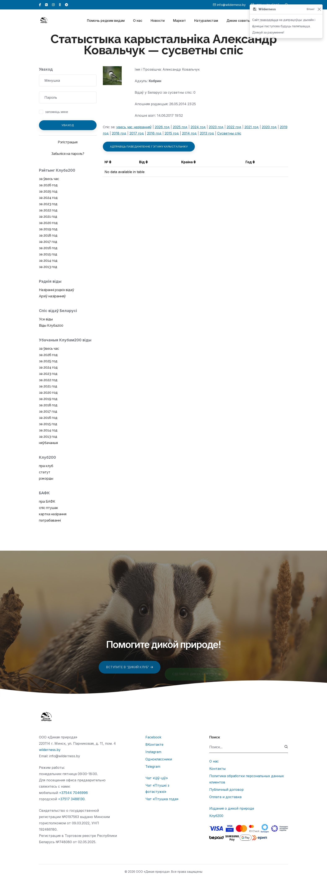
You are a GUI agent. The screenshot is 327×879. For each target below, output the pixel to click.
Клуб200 (216, 816)
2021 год (251, 127)
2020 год (269, 127)
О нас (137, 20)
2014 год (189, 133)
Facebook (153, 737)
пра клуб (46, 466)
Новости (158, 20)
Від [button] (143, 162)
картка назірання (52, 514)
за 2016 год (48, 248)
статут (44, 472)
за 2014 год (48, 261)
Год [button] (250, 162)
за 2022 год (48, 210)
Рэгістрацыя (68, 142)
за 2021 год (48, 217)
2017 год (136, 133)
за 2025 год (48, 191)
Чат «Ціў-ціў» (156, 778)
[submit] (286, 747)
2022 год (234, 127)
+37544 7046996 (73, 793)
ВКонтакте (154, 744)
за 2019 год (48, 229)
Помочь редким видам (106, 20)
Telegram (152, 766)
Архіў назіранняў (52, 296)
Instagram (153, 752)
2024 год (198, 127)
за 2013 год (48, 267)
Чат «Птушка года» (161, 799)
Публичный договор (226, 789)
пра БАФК (47, 502)
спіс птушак (48, 508)
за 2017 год (48, 242)
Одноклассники (158, 759)
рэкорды (46, 478)
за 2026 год (48, 185)
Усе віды (46, 319)
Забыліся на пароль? (67, 154)
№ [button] (108, 162)
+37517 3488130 (71, 799)
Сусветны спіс (229, 133)
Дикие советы (238, 20)
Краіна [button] (188, 162)
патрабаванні (50, 520)
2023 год (216, 127)
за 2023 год (48, 204)
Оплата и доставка (225, 797)
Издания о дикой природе (231, 808)
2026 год (162, 127)
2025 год (180, 127)
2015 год (172, 133)
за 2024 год (48, 198)
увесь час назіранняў (134, 127)
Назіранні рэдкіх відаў (56, 290)
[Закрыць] (319, 9)
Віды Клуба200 (51, 326)
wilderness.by (50, 750)
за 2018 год (48, 235)
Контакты (217, 768)
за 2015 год (48, 254)
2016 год (154, 133)
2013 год (207, 133)
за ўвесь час (49, 179)
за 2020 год (48, 223)
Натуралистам (206, 20)
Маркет (179, 20)
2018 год (119, 133)
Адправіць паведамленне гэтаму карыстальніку (149, 146)
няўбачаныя (48, 443)
